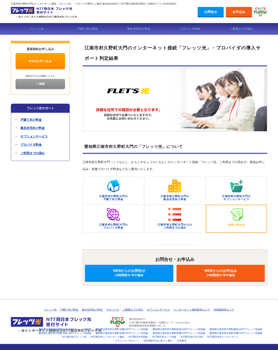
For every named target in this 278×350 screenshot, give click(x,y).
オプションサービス (34, 136)
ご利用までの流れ (32, 153)
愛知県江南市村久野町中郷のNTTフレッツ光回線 (236, 333)
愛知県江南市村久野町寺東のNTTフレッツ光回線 (122, 333)
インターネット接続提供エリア (192, 309)
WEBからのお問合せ (129, 273)
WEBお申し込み (40, 61)
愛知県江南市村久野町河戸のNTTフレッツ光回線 (65, 329)
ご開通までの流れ (241, 28)
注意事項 (181, 340)
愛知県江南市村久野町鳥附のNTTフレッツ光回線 (179, 333)
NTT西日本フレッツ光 (74, 336)
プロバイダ (112, 309)
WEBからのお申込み (221, 273)
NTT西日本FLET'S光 (191, 336)
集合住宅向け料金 (139, 28)
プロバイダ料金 (190, 28)
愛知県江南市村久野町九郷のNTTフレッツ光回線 (122, 329)
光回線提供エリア (223, 309)
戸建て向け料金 (88, 28)
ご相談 (40, 83)
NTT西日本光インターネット (222, 336)
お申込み (238, 12)
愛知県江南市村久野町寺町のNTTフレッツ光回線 (65, 333)
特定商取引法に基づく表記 (158, 340)
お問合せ (210, 12)
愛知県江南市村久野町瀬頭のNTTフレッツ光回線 (236, 329)
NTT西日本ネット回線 (164, 336)
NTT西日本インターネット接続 (107, 336)
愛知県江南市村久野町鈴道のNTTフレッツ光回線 (179, 329)
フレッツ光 (36, 28)
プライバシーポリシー (127, 340)
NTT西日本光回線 (138, 336)
